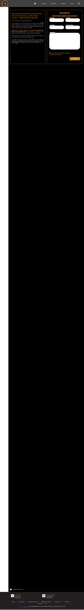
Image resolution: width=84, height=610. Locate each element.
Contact (40, 604)
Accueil (13, 602)
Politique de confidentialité (54, 607)
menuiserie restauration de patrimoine (27, 31)
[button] (46, 590)
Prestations (21, 602)
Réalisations (58, 602)
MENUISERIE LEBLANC (36, 607)
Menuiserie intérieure (32, 602)
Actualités (67, 602)
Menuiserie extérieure (46, 602)
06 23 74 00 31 (18, 597)
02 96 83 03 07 (21, 44)
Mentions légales (44, 607)
